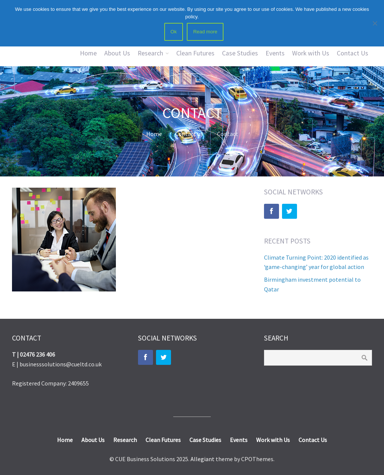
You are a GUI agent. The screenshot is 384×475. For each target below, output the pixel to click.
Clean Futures (195, 53)
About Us (117, 53)
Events (275, 53)
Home (88, 53)
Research (150, 53)
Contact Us (352, 53)
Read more (205, 31)
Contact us (189, 133)
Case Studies (240, 53)
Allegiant (202, 459)
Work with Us (310, 53)
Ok (174, 31)
